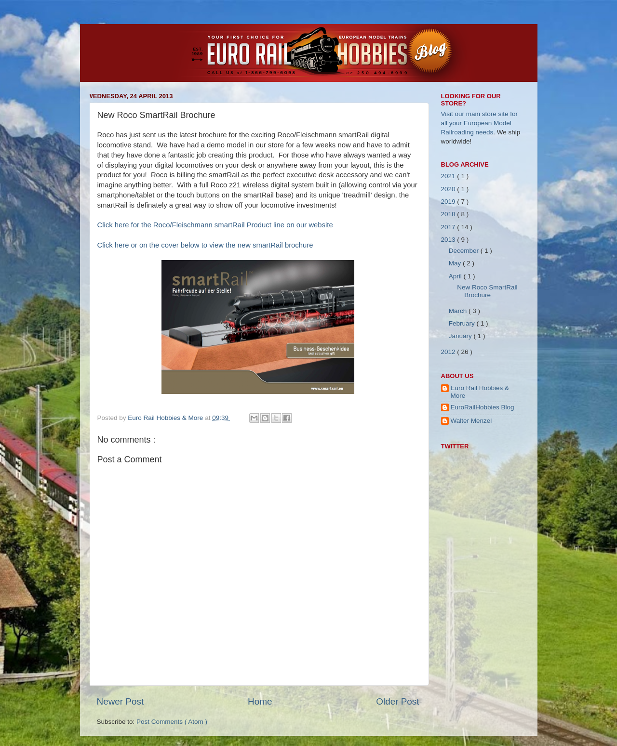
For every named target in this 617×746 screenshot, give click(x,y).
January (461, 336)
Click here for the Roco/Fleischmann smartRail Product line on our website (215, 225)
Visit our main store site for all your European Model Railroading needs (479, 123)
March (459, 310)
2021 (449, 176)
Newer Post (120, 701)
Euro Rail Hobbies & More (166, 417)
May (456, 263)
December (465, 250)
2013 (449, 239)
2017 (449, 227)
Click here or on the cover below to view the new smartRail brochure (205, 245)
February (463, 323)
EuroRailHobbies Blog (482, 407)
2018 (449, 214)
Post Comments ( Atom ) (171, 721)
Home (260, 701)
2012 (449, 351)
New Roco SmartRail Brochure (487, 291)
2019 (449, 201)
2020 (449, 189)
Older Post (397, 701)
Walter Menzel (471, 420)
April (456, 276)
